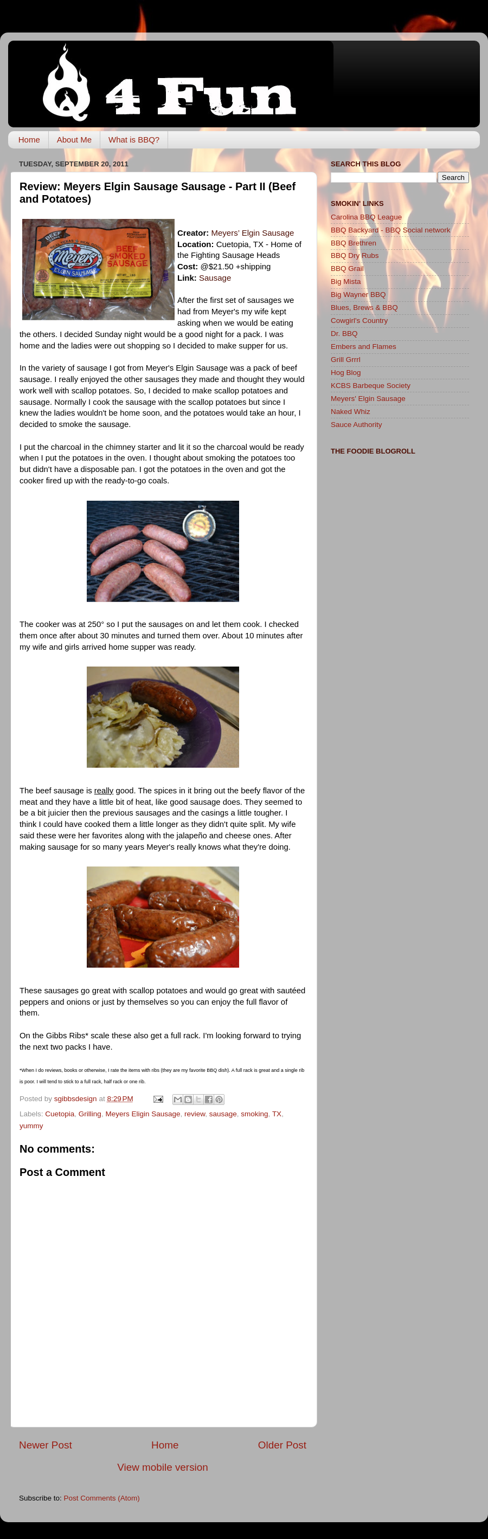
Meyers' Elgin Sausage (368, 399)
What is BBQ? (133, 139)
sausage (223, 1114)
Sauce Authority (356, 425)
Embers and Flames (363, 346)
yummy (31, 1126)
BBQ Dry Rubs (355, 255)
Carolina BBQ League (366, 217)
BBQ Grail (347, 268)
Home (29, 139)
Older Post (282, 1445)
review (194, 1114)
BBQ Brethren (353, 243)
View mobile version (162, 1467)
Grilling (90, 1114)
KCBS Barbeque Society (370, 385)
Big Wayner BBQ (358, 294)
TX (276, 1114)
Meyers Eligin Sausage (142, 1114)
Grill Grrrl (346, 359)
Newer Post (45, 1445)
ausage (215, 277)
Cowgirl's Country (359, 320)
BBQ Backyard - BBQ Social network (391, 230)
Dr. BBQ (344, 333)
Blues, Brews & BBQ (364, 307)
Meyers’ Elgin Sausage (252, 232)
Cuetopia (59, 1114)
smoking (254, 1114)
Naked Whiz (350, 412)
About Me (74, 139)
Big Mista (346, 281)
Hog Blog (346, 372)
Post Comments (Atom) (102, 1498)
